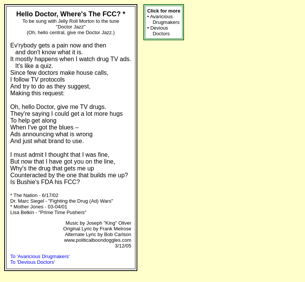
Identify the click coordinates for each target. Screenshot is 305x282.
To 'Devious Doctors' (32, 262)
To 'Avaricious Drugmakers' (39, 256)
